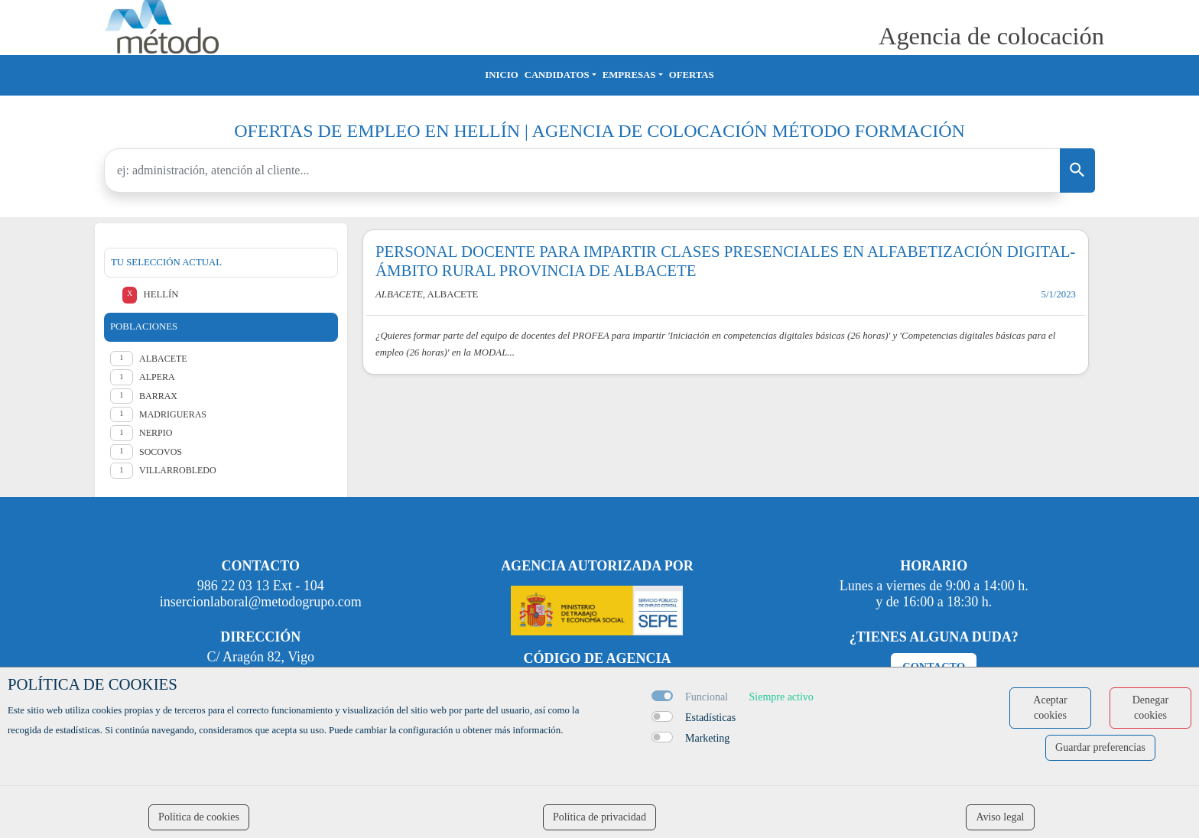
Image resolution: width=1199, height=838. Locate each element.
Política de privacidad (599, 817)
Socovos (160, 452)
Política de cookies (198, 817)
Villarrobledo (177, 470)
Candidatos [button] (557, 75)
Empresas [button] (629, 75)
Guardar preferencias (1100, 747)
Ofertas (691, 75)
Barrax (158, 396)
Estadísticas (710, 717)
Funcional (706, 697)
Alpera (157, 377)
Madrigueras (172, 414)
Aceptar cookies (1050, 707)
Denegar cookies (1150, 707)
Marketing (707, 738)
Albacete (163, 358)
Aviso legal (1000, 817)
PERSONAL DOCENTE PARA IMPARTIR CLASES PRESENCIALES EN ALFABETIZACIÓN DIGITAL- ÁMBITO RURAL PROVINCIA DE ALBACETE (725, 260)
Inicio (501, 75)
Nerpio (155, 432)
